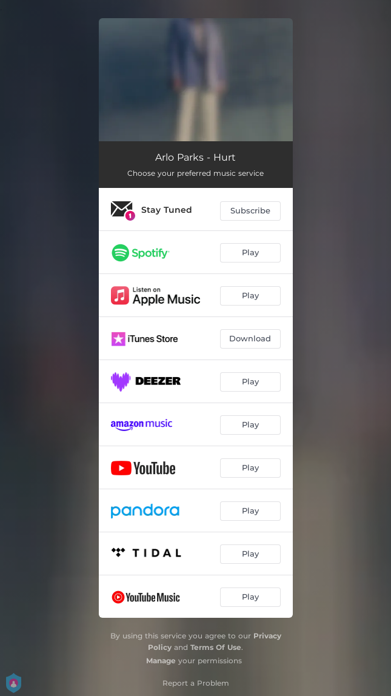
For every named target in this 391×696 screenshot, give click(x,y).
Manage (161, 660)
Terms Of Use (215, 647)
